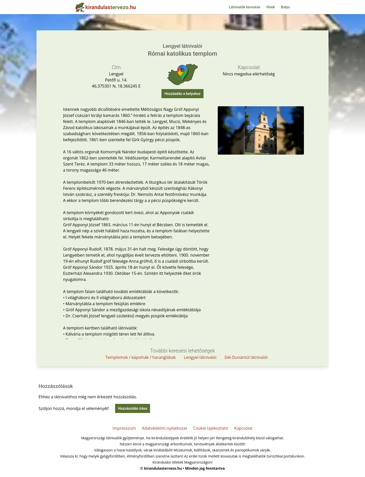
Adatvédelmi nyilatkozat (164, 428)
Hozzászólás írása (132, 408)
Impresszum (124, 428)
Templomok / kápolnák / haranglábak (140, 357)
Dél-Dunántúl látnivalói (246, 357)
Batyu (285, 7)
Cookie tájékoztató (210, 428)
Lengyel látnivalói (200, 357)
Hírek (270, 7)
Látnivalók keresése (244, 7)
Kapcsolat (243, 428)
